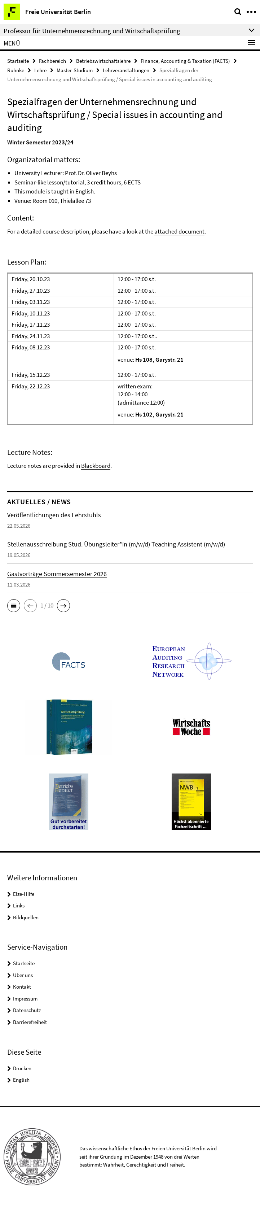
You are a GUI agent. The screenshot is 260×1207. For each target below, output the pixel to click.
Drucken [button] (22, 1068)
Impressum (25, 998)
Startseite (18, 60)
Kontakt (22, 986)
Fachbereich (52, 60)
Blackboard (95, 466)
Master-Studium (75, 70)
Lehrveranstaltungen (126, 70)
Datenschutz (27, 1010)
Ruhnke (15, 70)
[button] (13, 605)
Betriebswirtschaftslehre (103, 60)
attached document (179, 231)
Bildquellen (26, 917)
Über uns (23, 975)
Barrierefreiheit (30, 1022)
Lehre (40, 70)
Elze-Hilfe (23, 893)
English (21, 1079)
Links (19, 905)
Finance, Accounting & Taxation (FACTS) (185, 60)
